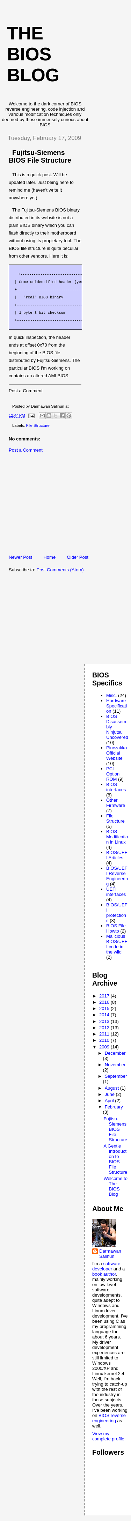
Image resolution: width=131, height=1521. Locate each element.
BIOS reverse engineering (109, 1418)
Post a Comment (26, 450)
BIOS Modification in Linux (117, 837)
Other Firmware (115, 802)
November (115, 1064)
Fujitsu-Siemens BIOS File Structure (115, 1129)
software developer (106, 1266)
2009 (105, 1046)
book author (104, 1274)
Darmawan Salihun (110, 1253)
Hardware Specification (116, 706)
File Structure (38, 425)
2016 (105, 1002)
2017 (105, 996)
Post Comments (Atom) (60, 569)
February (114, 1107)
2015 (105, 1008)
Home (49, 557)
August (112, 1088)
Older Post (77, 557)
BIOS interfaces (116, 787)
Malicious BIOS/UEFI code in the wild (117, 944)
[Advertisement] (54, 505)
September (116, 1076)
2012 (105, 1027)
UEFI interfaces (116, 891)
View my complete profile (108, 1436)
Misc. (111, 695)
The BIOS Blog (33, 54)
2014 (105, 1014)
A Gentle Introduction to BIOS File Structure (115, 1159)
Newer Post (20, 557)
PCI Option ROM (112, 774)
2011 (105, 1034)
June (110, 1094)
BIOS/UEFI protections (117, 912)
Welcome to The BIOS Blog (115, 1186)
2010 (105, 1040)
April (110, 1100)
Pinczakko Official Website (116, 753)
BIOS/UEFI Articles (117, 855)
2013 (105, 1021)
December (115, 1053)
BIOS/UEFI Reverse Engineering (117, 876)
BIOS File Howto (116, 928)
